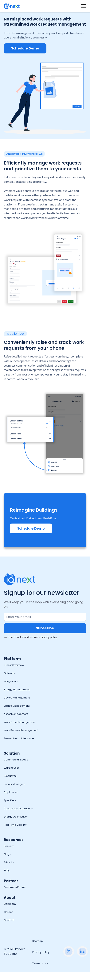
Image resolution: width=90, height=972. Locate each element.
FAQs (7, 870)
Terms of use (40, 963)
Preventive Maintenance (19, 738)
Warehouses (12, 767)
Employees (11, 792)
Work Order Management (19, 722)
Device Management (17, 697)
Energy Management (17, 689)
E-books (9, 862)
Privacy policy (40, 952)
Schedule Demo (25, 48)
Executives (10, 776)
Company (10, 903)
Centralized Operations (18, 808)
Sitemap (37, 941)
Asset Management (16, 714)
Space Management (16, 705)
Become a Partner (15, 887)
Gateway (9, 673)
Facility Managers (14, 784)
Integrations (11, 681)
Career (8, 912)
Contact (9, 920)
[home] (12, 6)
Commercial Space (16, 759)
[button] (83, 6)
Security (9, 846)
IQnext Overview (14, 665)
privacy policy (49, 637)
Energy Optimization (16, 816)
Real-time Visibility (15, 824)
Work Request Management (21, 730)
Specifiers (10, 800)
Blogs (7, 854)
